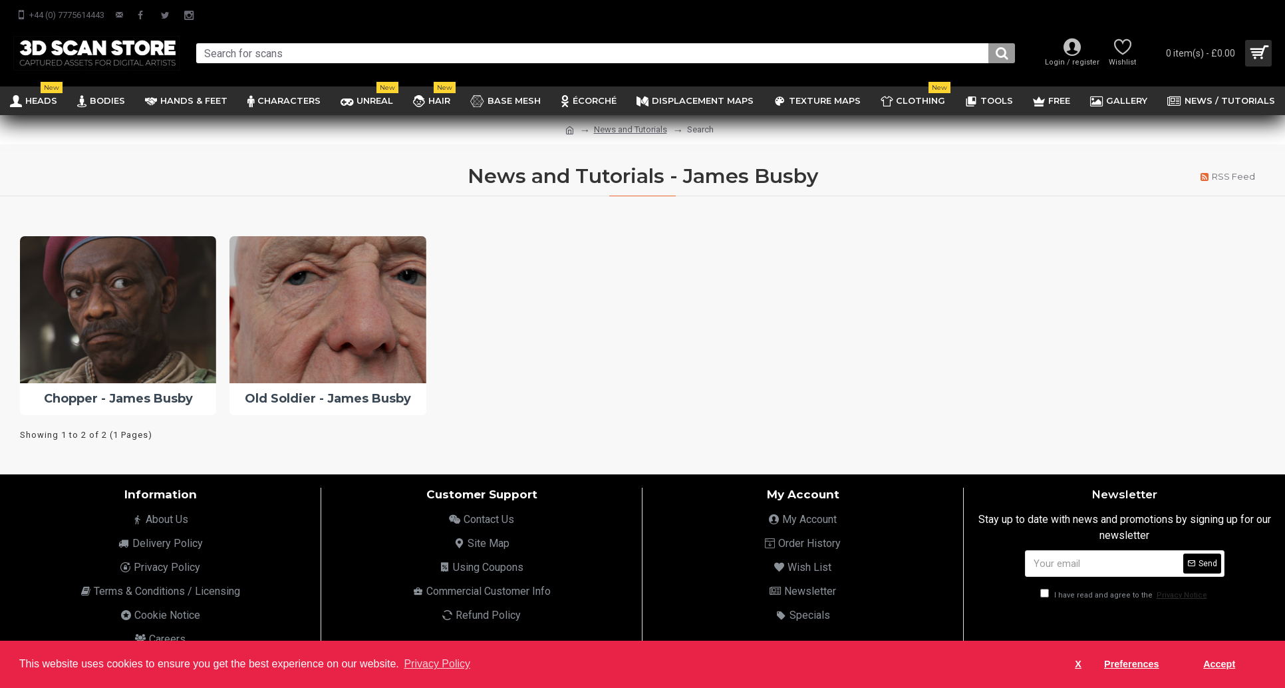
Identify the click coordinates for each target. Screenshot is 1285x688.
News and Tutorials (630, 129)
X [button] (1078, 664)
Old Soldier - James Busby (328, 398)
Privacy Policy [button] (437, 663)
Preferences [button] (1131, 664)
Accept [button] (1219, 664)
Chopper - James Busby (118, 398)
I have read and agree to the (1124, 595)
